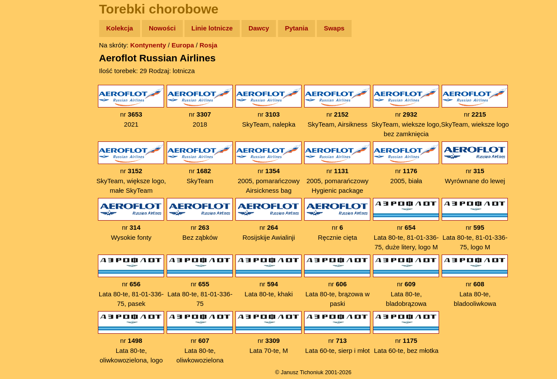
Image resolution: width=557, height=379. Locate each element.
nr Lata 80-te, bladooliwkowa (475, 281)
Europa (182, 45)
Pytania (296, 28)
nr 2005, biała (406, 162)
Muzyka (26, 129)
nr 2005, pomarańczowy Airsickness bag (268, 167)
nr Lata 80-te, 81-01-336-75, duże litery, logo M (406, 224)
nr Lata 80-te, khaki (268, 276)
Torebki (26, 179)
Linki (22, 162)
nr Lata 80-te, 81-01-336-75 (200, 281)
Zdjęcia (26, 79)
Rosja (208, 45)
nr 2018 (200, 106)
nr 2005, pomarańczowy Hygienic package (337, 167)
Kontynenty (148, 45)
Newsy (25, 95)
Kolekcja (119, 28)
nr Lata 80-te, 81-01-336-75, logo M (475, 224)
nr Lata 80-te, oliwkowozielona (200, 337)
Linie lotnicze (212, 28)
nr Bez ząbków (200, 219)
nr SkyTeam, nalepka (268, 106)
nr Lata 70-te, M (268, 332)
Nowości (162, 28)
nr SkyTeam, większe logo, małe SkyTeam (131, 167)
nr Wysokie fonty (131, 219)
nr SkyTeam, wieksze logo (475, 106)
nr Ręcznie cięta (337, 219)
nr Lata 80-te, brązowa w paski (337, 281)
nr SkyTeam (200, 162)
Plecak (25, 146)
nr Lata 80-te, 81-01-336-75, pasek (131, 281)
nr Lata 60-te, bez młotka (406, 332)
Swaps (334, 28)
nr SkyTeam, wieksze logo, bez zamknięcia (406, 111)
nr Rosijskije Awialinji (268, 219)
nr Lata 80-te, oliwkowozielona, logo (131, 337)
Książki (26, 112)
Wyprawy (29, 62)
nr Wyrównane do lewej (475, 162)
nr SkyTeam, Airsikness (337, 106)
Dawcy (258, 28)
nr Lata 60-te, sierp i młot (337, 332)
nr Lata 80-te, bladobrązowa (406, 281)
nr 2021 (131, 106)
